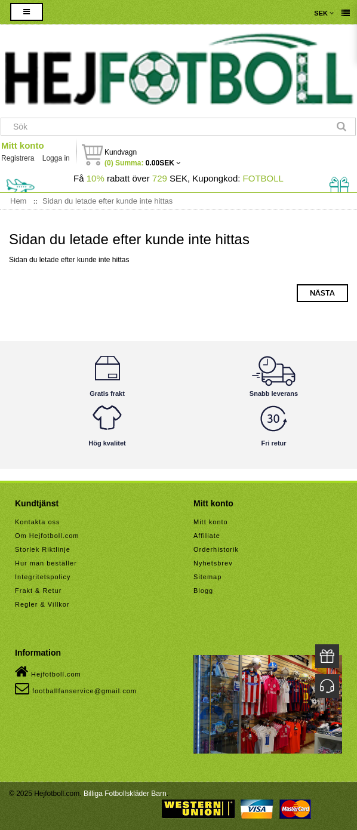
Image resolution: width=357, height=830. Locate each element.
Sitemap (207, 576)
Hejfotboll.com (48, 672)
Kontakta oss (37, 521)
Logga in (56, 158)
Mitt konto (22, 145)
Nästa (322, 293)
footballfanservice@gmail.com (76, 688)
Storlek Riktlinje (42, 549)
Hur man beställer (46, 563)
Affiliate (206, 535)
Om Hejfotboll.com (47, 535)
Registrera (17, 158)
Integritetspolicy (42, 576)
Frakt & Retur (38, 590)
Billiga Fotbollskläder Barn (125, 793)
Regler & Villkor (42, 604)
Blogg (203, 590)
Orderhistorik (216, 549)
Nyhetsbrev (213, 563)
